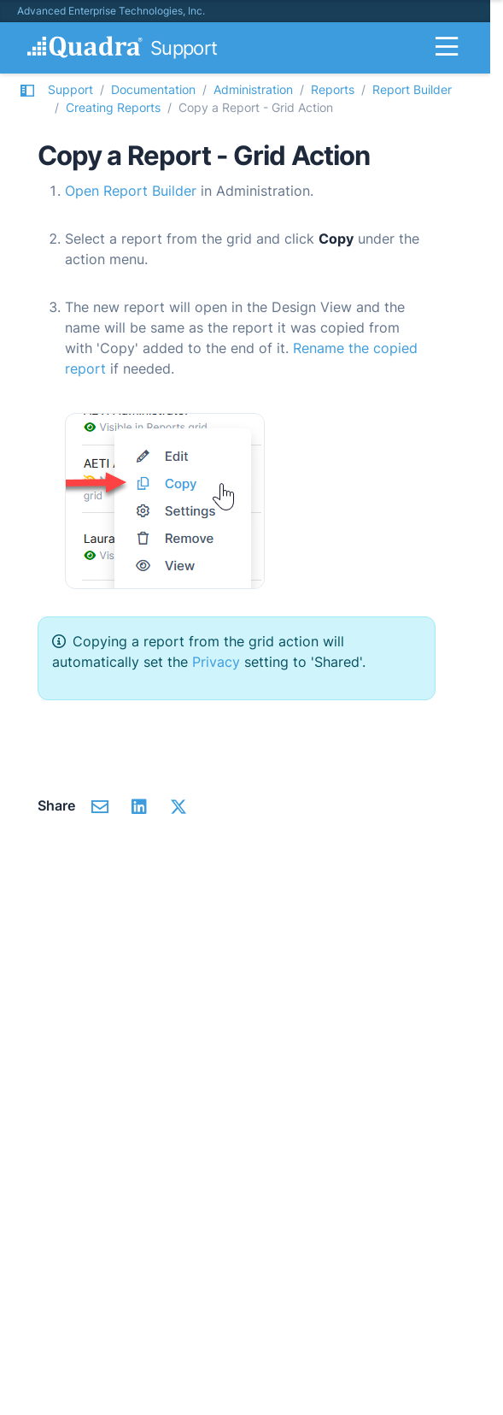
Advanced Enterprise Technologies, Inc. (111, 10)
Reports (332, 89)
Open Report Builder (130, 190)
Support (70, 89)
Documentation (153, 89)
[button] (27, 98)
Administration (253, 89)
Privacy (216, 661)
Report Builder (412, 89)
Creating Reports (113, 107)
